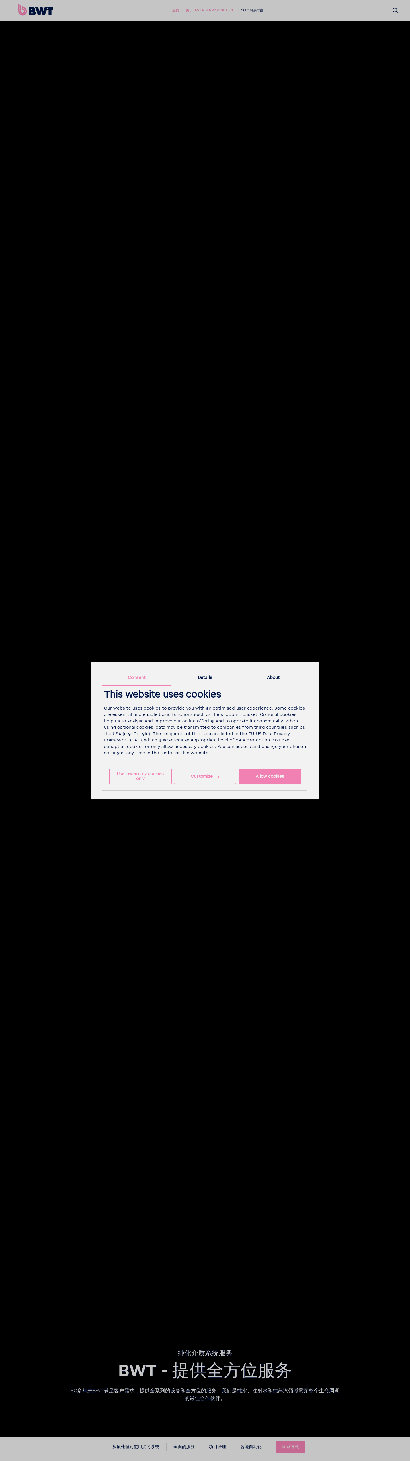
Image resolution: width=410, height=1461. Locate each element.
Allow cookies (270, 776)
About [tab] (273, 677)
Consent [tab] (136, 677)
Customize (205, 776)
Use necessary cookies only (140, 776)
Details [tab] (205, 677)
